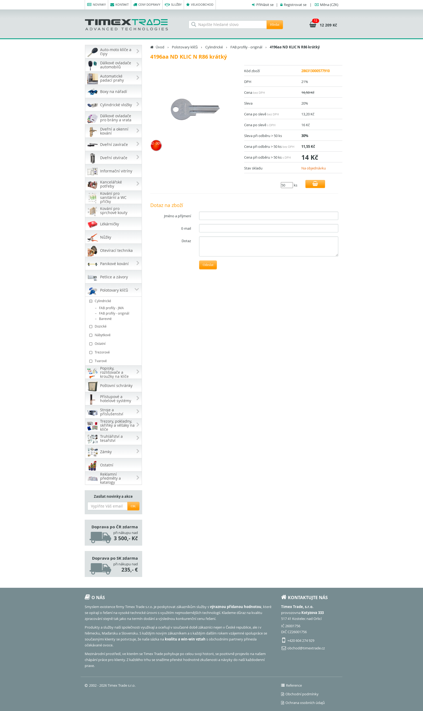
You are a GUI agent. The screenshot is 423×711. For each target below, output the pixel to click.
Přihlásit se (265, 4)
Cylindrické (114, 301)
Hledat (274, 24)
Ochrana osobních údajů (303, 702)
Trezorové (114, 352)
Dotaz (186, 240)
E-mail (186, 228)
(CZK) (329, 4)
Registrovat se (295, 4)
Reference (291, 685)
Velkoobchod (199, 4)
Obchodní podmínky (300, 694)
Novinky (96, 4)
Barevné (105, 318)
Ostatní (114, 343)
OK (133, 506)
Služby (173, 4)
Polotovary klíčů (185, 47)
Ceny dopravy (146, 4)
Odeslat (208, 265)
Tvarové (114, 361)
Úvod (160, 47)
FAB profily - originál (114, 313)
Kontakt (119, 4)
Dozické (114, 326)
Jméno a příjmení (177, 215)
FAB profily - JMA (111, 308)
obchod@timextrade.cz (306, 648)
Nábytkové (114, 335)
